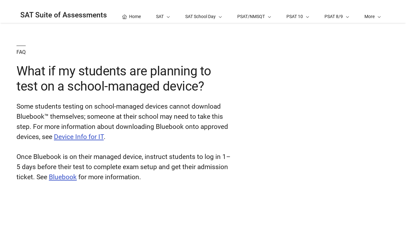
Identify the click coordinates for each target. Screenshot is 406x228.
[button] (373, 11)
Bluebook (63, 177)
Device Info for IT (79, 137)
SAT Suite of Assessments (63, 15)
